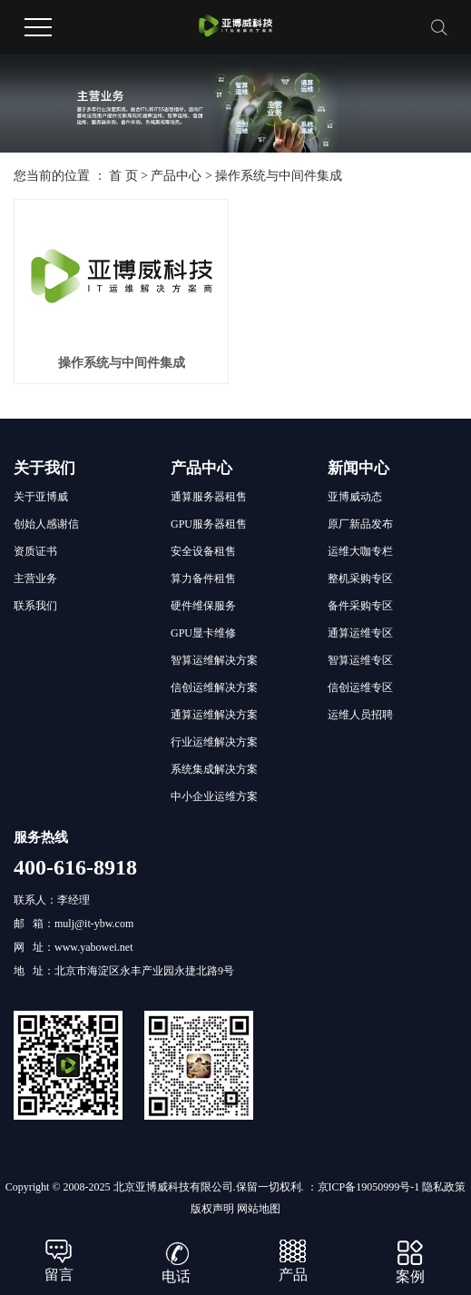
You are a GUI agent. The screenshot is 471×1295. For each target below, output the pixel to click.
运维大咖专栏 (360, 551)
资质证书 (35, 551)
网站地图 (258, 1208)
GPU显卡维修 (203, 633)
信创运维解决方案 (214, 687)
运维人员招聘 (360, 714)
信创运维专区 (360, 687)
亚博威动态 (355, 496)
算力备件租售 (203, 578)
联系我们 (35, 605)
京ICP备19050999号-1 (369, 1187)
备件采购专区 (360, 605)
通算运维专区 (360, 633)
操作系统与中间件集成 (278, 176)
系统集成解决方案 (214, 769)
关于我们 (44, 468)
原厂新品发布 (360, 524)
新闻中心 (358, 468)
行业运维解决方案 (214, 742)
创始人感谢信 (46, 524)
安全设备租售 (203, 551)
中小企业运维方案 (214, 796)
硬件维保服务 (203, 605)
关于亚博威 (41, 496)
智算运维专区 (360, 660)
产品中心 (176, 176)
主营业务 (35, 578)
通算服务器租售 (209, 496)
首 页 (123, 176)
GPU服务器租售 (209, 524)
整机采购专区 (360, 578)
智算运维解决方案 (214, 660)
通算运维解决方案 (214, 714)
